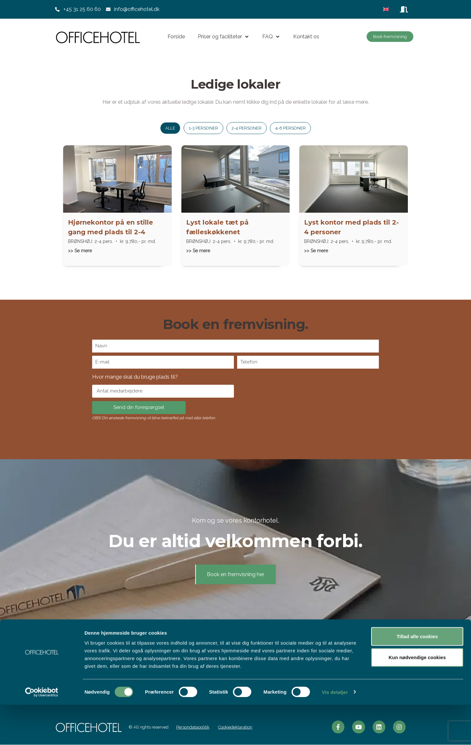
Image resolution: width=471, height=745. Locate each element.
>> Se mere (80, 250)
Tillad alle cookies (417, 676)
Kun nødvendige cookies (417, 698)
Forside (176, 37)
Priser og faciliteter (223, 37)
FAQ (271, 37)
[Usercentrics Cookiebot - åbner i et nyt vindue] (42, 732)
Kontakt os (306, 37)
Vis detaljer (335, 732)
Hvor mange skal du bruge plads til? (135, 377)
